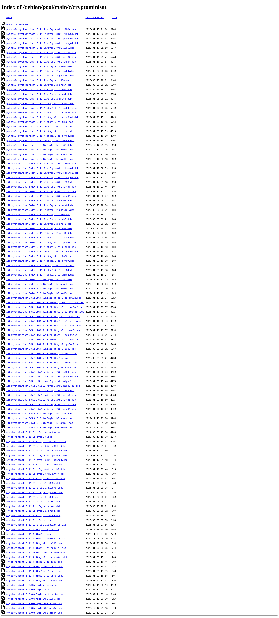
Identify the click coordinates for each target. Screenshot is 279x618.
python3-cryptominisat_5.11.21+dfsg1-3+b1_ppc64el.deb (42, 38)
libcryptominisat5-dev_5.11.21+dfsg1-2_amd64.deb (39, 233)
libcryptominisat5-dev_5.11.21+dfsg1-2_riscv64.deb (40, 205)
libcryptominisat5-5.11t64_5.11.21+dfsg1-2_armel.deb (41, 358)
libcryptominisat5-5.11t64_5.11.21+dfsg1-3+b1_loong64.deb (45, 311)
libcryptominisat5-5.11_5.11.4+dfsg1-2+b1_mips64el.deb (43, 385)
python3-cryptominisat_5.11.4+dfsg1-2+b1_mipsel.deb (41, 112)
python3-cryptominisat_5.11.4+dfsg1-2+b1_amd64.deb (40, 140)
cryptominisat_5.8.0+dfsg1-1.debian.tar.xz (34, 594)
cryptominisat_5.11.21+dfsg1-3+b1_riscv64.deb (36, 450)
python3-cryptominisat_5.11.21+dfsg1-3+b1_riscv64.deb (42, 33)
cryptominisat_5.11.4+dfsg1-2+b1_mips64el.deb (36, 557)
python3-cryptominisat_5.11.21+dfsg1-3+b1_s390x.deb (41, 29)
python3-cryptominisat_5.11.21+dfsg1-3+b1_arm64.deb (41, 57)
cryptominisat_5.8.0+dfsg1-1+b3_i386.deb (33, 598)
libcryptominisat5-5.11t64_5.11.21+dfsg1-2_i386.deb (41, 348)
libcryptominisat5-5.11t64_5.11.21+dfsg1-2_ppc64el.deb (43, 344)
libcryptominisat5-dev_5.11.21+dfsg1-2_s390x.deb (39, 200)
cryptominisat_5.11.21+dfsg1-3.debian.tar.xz (36, 441)
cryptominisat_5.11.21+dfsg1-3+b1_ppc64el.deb (36, 455)
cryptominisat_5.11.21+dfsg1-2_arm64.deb (33, 510)
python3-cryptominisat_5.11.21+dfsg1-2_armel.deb (39, 89)
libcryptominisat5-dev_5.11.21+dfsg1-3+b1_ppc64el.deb (42, 172)
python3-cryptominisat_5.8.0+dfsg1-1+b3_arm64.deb (39, 154)
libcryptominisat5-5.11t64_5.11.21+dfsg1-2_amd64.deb (41, 367)
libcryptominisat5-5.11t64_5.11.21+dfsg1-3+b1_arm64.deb (43, 325)
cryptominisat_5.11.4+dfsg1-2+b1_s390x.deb (34, 543)
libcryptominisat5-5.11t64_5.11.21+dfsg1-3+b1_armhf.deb (43, 321)
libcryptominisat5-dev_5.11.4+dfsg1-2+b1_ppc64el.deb (41, 242)
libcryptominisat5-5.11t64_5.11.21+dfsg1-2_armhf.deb (41, 353)
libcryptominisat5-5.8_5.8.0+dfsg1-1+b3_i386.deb (39, 413)
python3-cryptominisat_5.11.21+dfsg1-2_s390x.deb (39, 66)
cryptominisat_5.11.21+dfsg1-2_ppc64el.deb (34, 492)
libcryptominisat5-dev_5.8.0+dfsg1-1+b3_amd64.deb (39, 293)
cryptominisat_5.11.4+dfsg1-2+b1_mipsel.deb (35, 552)
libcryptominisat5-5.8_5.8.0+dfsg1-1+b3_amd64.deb (39, 427)
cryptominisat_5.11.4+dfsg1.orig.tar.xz (32, 529)
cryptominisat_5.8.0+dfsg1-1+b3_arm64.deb (34, 608)
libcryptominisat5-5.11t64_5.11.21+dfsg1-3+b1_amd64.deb (43, 330)
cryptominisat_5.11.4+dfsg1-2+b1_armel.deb (34, 571)
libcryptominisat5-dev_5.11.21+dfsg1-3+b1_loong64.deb (42, 177)
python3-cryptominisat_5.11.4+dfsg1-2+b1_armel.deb (40, 131)
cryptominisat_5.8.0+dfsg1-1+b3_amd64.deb (34, 612)
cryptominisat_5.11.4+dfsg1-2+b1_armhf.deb (34, 566)
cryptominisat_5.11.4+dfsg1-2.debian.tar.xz (35, 538)
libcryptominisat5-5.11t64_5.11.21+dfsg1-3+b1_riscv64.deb (45, 302)
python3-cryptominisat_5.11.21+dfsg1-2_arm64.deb (39, 94)
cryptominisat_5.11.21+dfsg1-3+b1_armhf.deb (35, 469)
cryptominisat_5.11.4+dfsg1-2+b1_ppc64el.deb (36, 547)
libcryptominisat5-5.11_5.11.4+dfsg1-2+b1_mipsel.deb (41, 381)
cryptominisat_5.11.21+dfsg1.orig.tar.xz (33, 432)
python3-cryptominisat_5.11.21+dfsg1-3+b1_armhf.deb (41, 52)
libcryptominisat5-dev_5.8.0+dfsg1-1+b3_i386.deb (39, 279)
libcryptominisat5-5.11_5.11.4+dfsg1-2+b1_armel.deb (41, 399)
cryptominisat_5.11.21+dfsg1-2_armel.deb (33, 506)
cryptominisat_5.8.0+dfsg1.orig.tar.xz (32, 584)
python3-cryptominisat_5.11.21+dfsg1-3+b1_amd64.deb (41, 61)
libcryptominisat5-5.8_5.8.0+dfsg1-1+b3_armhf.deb (39, 418)
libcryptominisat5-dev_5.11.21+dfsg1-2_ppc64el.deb (40, 209)
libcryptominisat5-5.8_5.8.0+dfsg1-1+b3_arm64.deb (39, 422)
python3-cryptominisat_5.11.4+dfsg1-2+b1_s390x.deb (40, 103)
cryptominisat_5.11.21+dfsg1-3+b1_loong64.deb (36, 459)
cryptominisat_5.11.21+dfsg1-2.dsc (29, 520)
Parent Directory (17, 24)
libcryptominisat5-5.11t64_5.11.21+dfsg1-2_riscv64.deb (43, 339)
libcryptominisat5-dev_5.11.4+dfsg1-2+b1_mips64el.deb (42, 251)
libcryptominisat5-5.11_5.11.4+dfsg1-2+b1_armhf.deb (41, 395)
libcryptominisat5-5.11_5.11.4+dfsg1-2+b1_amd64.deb (41, 409)
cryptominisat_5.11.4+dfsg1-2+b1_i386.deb (34, 561)
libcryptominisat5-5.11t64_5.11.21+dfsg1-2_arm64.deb (41, 362)
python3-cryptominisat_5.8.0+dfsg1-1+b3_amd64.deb (39, 158)
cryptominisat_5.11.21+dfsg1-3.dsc (29, 436)
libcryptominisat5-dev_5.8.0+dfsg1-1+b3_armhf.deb (39, 283)
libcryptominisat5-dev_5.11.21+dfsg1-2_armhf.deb (39, 219)
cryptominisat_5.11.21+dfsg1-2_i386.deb (32, 496)
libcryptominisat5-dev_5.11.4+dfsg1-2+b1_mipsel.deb (41, 246)
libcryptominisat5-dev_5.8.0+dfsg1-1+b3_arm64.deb (39, 288)
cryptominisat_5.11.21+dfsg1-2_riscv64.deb (34, 487)
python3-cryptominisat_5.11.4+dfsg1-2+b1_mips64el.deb (42, 117)
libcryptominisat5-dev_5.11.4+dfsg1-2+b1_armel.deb (40, 265)
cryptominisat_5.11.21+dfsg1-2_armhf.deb (33, 501)
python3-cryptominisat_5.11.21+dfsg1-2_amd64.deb (39, 98)
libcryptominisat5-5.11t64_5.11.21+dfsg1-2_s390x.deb (41, 334)
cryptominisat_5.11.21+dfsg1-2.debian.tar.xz (36, 524)
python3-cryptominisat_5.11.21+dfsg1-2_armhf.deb (39, 84)
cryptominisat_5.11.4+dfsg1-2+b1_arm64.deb (34, 575)
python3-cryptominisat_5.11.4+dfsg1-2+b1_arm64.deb (40, 135)
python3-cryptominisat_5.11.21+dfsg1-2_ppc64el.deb (40, 75)
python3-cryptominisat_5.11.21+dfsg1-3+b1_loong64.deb (42, 43)
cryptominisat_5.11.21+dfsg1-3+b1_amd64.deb (35, 478)
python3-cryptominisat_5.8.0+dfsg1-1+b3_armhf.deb (39, 149)
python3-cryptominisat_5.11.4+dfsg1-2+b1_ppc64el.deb (41, 108)
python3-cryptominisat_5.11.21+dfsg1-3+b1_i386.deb (40, 47)
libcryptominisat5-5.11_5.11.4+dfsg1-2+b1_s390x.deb (41, 371)
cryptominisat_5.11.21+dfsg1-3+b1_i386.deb (34, 464)
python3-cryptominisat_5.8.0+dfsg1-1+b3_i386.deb (39, 145)
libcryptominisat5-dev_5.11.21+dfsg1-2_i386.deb (38, 214)
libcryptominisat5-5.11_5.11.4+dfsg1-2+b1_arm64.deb (41, 404)
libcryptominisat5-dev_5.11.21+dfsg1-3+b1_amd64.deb (41, 196)
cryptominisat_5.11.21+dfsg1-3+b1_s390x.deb (35, 446)
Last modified (94, 17)
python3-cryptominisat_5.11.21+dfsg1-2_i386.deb (38, 80)
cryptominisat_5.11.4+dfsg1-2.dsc (28, 534)
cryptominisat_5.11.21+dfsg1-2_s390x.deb (33, 483)
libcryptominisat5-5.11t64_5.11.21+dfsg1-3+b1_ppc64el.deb (45, 307)
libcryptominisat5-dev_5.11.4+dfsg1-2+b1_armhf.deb (40, 260)
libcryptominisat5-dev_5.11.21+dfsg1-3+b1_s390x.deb (41, 163)
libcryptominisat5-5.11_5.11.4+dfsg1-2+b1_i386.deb (40, 390)
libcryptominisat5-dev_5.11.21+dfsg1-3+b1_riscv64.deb (42, 168)
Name (9, 17)
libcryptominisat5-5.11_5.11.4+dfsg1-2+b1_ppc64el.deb (42, 376)
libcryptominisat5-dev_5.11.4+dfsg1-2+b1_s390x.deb (40, 237)
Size (114, 17)
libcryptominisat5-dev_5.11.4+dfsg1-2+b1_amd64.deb (40, 274)
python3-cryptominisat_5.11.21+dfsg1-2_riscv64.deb (40, 70)
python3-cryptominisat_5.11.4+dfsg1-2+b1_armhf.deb (40, 126)
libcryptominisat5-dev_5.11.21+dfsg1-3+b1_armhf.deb (41, 186)
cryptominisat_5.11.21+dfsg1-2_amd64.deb (33, 515)
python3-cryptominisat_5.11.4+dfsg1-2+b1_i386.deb (39, 121)
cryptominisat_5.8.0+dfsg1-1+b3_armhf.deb (34, 603)
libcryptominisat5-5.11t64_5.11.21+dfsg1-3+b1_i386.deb (43, 316)
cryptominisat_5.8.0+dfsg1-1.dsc (27, 589)
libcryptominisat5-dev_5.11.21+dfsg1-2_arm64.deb (39, 228)
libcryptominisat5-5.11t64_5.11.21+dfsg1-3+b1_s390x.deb (43, 297)
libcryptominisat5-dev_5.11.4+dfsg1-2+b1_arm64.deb (40, 270)
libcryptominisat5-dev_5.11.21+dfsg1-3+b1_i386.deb (40, 182)
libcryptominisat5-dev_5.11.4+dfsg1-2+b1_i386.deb (39, 256)
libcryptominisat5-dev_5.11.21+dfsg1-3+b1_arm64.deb (41, 191)
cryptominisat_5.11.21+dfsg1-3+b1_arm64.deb (35, 473)
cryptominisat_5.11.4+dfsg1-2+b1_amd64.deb (34, 580)
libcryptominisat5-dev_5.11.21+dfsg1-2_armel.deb (39, 223)
